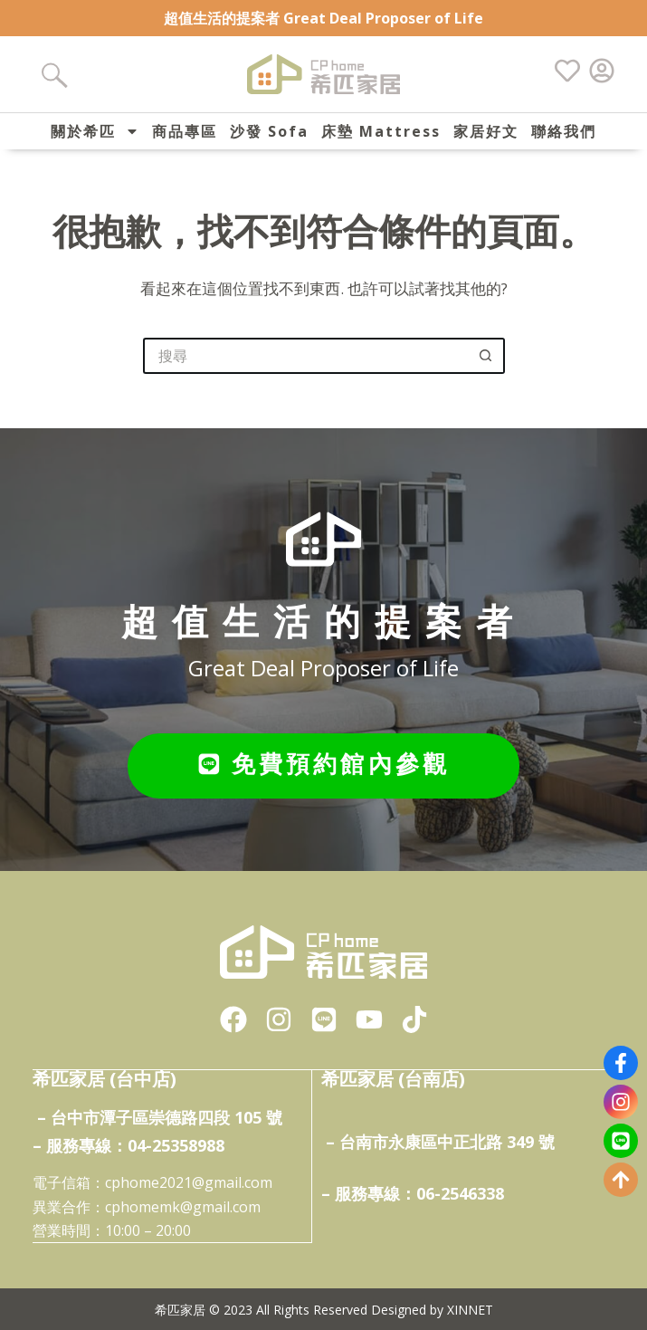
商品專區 (184, 131)
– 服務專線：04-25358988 (128, 1143)
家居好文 (486, 131)
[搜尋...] (306, 356)
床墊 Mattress (381, 131)
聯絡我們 (563, 131)
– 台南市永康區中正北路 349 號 (440, 1140)
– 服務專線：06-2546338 (412, 1191)
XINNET (470, 1307)
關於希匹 (95, 131)
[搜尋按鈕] (487, 356)
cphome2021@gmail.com (188, 1181)
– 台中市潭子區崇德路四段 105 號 (159, 1116)
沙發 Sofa (269, 131)
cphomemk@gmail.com (183, 1205)
